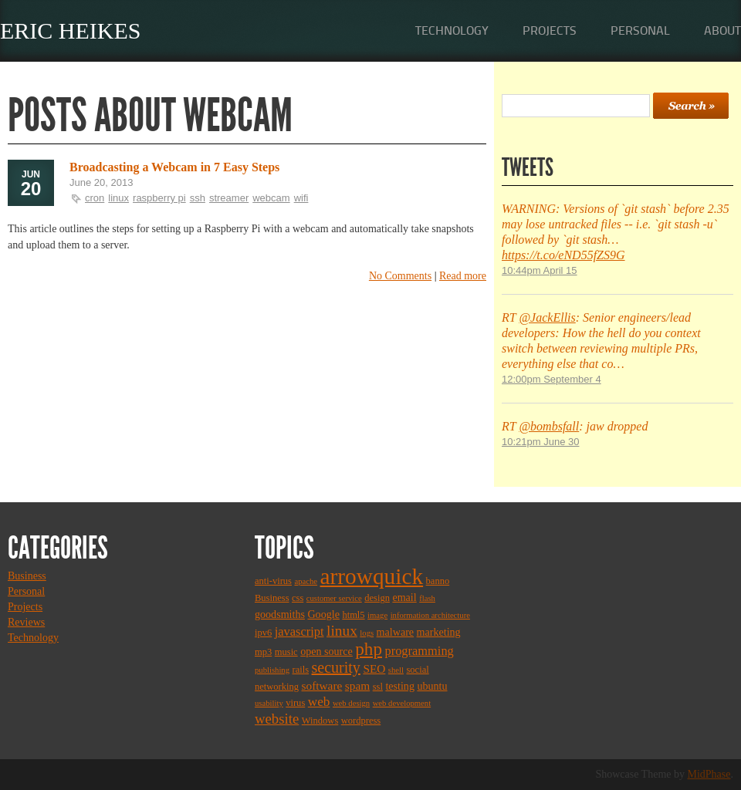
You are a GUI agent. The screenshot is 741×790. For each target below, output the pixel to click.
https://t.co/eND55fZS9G (563, 255)
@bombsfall (549, 426)
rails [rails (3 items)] (301, 669)
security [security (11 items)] (336, 667)
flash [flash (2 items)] (427, 598)
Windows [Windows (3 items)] (320, 720)
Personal (640, 30)
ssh (197, 198)
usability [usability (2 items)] (269, 703)
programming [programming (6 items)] (418, 650)
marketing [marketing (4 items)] (439, 632)
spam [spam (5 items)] (357, 685)
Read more (462, 276)
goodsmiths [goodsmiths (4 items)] (280, 614)
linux (118, 198)
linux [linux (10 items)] (342, 631)
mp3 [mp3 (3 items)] (263, 652)
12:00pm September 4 (551, 379)
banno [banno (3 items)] (438, 581)
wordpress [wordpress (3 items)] (361, 720)
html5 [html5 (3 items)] (353, 614)
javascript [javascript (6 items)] (299, 631)
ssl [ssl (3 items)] (378, 686)
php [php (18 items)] (368, 649)
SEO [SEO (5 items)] (374, 668)
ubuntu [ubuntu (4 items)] (432, 686)
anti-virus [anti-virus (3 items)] (273, 581)
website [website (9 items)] (277, 719)
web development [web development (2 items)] (402, 703)
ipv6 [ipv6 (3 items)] (263, 632)
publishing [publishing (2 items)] (272, 670)
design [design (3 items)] (377, 597)
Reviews (26, 622)
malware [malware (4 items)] (395, 632)
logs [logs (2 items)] (367, 633)
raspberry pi (159, 198)
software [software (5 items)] (322, 685)
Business (27, 576)
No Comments (400, 276)
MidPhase (709, 774)
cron (94, 198)
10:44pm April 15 (539, 270)
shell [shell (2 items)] (396, 670)
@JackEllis (547, 317)
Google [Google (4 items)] (323, 614)
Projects (550, 30)
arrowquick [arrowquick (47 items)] (372, 576)
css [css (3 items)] (297, 597)
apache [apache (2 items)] (305, 581)
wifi (301, 198)
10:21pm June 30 (540, 441)
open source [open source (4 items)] (326, 651)
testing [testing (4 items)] (399, 686)
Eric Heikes (70, 30)
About (722, 30)
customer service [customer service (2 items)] (334, 598)
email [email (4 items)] (404, 597)
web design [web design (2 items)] (351, 703)
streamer (229, 198)
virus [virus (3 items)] (295, 702)
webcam (270, 198)
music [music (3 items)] (286, 652)
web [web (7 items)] (319, 701)
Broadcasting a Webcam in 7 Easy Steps (174, 167)
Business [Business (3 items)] (272, 597)
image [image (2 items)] (377, 615)
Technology (452, 30)
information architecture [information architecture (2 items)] (430, 615)
